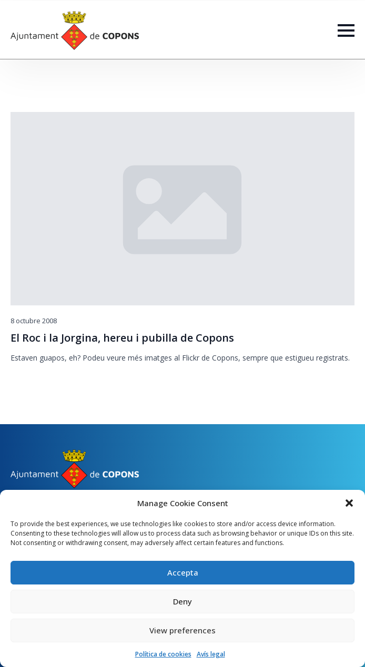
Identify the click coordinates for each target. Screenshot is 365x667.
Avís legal (211, 654)
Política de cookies (163, 654)
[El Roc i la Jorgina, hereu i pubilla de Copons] (182, 208)
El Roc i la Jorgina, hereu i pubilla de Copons (122, 338)
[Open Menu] (346, 30)
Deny (182, 601)
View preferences (182, 630)
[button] (349, 503)
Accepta (182, 572)
